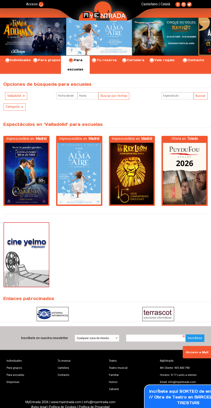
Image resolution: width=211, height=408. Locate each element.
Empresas (13, 382)
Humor (113, 382)
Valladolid (14, 96)
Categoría (12, 107)
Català (165, 4)
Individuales (18, 60)
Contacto (193, 60)
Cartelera (133, 60)
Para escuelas (15, 375)
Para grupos (46, 60)
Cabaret (114, 389)
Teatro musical (118, 367)
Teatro (113, 360)
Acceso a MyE (197, 352)
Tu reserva (104, 60)
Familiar (114, 375)
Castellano (149, 4)
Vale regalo (162, 60)
